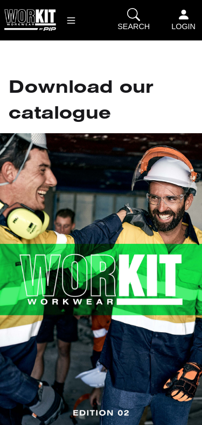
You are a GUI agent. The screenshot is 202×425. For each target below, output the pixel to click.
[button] (71, 20)
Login (183, 19)
